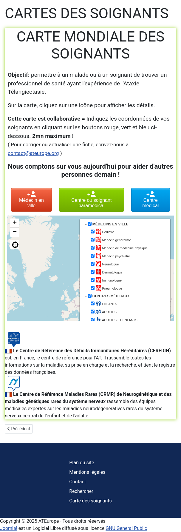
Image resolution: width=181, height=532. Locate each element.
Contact (77, 482)
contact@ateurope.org (33, 153)
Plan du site (81, 462)
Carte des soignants (90, 501)
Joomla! (8, 528)
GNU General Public (126, 528)
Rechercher (81, 491)
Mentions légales (87, 472)
